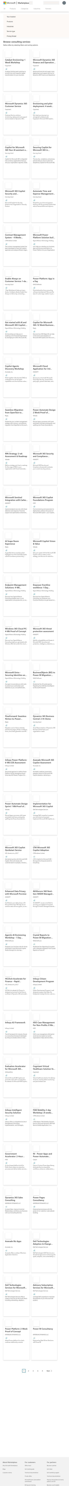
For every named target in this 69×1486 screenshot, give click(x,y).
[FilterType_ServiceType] (4, 31)
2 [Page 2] (28, 1371)
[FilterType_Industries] (4, 26)
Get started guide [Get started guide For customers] (29, 1469)
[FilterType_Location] (4, 16)
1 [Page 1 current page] (23, 1371)
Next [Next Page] (48, 1371)
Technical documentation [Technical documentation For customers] (31, 1472)
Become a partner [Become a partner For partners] (51, 1465)
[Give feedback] (33, 3)
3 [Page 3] (33, 1371)
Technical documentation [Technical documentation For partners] (53, 1476)
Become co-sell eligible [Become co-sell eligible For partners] (53, 1485)
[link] (16, 70)
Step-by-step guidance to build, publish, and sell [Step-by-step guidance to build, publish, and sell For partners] (55, 1480)
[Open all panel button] (4, 8)
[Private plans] (41, 3)
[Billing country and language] (51, 3)
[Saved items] (39, 3)
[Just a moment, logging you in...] (64, 3)
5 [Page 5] (42, 1371)
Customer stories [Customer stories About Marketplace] (7, 1472)
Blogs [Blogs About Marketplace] (4, 1469)
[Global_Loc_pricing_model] (4, 36)
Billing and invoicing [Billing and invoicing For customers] (30, 1485)
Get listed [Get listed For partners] (49, 1469)
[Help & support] (36, 3)
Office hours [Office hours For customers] (28, 1465)
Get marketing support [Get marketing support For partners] (53, 1472)
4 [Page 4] (37, 1371)
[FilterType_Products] (4, 21)
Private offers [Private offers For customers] (28, 1476)
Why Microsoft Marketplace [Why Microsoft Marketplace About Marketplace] (10, 1465)
